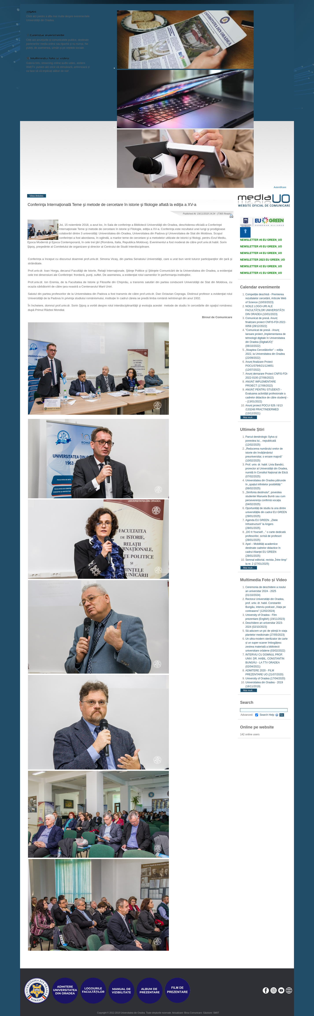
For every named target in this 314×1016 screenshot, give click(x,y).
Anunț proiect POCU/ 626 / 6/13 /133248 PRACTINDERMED (264, 409)
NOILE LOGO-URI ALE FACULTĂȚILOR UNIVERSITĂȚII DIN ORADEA (264, 310)
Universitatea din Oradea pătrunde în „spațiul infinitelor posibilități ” (265, 484)
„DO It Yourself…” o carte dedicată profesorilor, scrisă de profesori (265, 536)
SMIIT (216, 1013)
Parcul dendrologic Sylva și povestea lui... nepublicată (261, 440)
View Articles (36, 195)
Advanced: (249, 714)
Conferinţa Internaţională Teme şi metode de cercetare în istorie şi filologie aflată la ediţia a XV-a (112, 204)
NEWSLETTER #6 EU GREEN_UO (261, 239)
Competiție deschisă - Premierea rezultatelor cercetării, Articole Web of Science (265, 298)
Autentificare (280, 187)
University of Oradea (265, 678)
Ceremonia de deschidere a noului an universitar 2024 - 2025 (265, 591)
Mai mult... (248, 417)
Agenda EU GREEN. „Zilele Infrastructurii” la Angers (261, 524)
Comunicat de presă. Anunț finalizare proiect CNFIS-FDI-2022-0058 (265, 322)
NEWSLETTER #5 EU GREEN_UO (261, 246)
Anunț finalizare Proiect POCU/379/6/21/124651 (259, 365)
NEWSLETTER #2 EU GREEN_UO (261, 266)
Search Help (269, 715)
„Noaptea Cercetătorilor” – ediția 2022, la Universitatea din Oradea (265, 353)
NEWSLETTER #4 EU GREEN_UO (261, 253)
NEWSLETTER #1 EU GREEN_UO (261, 273)
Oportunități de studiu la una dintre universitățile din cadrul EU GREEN (266, 512)
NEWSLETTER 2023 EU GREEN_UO (262, 259)
